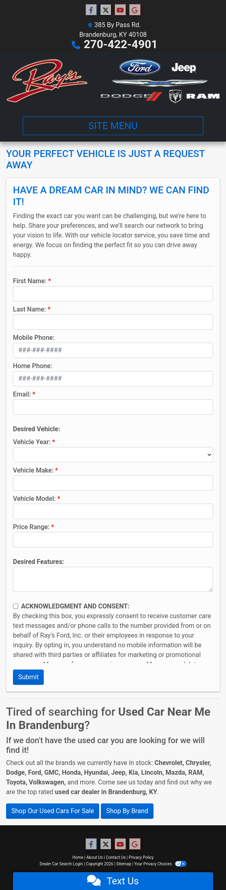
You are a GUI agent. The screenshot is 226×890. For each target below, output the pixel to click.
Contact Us (116, 857)
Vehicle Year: (32, 442)
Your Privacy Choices (160, 864)
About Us (94, 857)
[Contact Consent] (15, 606)
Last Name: (29, 309)
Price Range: (31, 527)
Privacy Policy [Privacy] (141, 857)
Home (77, 857)
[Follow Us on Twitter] (105, 10)
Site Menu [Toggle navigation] (113, 125)
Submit (28, 677)
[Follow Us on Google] (135, 10)
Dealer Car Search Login (61, 864)
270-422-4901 (121, 44)
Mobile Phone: (34, 337)
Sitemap (123, 864)
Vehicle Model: (34, 498)
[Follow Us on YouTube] (120, 10)
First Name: (30, 281)
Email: (22, 394)
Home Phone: (32, 366)
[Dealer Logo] (113, 81)
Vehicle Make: (33, 470)
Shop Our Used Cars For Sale (52, 811)
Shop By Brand (127, 811)
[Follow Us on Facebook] (91, 10)
